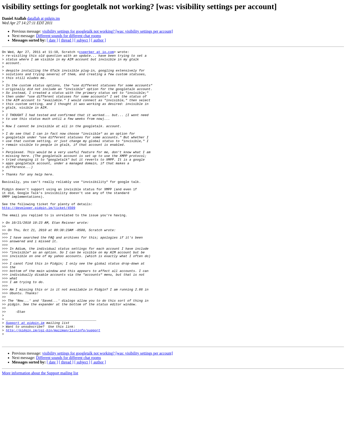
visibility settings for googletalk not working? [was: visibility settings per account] (107, 31)
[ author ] (98, 40)
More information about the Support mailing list (40, 432)
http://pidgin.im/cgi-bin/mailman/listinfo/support (53, 386)
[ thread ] (66, 40)
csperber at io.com (96, 52)
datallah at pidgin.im (43, 18)
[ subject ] (82, 40)
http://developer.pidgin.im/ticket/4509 (38, 239)
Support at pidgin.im (25, 377)
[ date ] (52, 40)
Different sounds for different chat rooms (68, 36)
